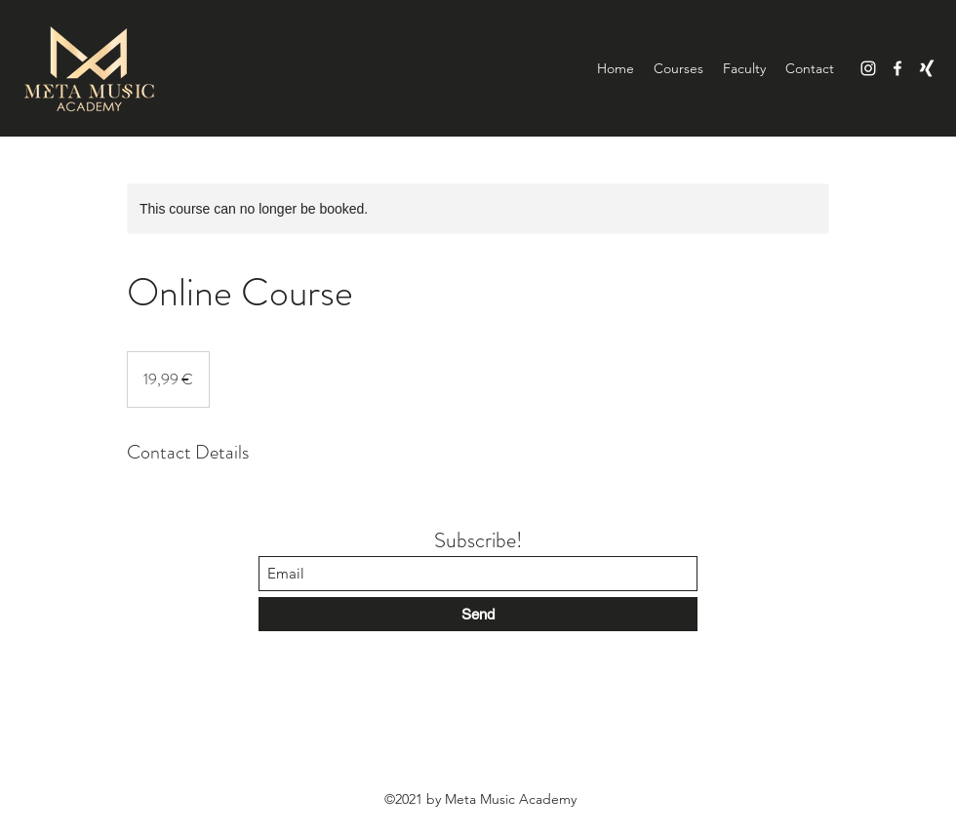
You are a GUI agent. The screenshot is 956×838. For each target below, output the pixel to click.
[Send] (478, 614)
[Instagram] (868, 68)
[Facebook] (897, 68)
